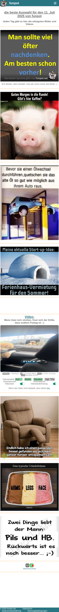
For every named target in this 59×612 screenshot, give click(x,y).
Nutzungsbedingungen (37, 611)
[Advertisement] (29, 304)
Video (29, 317)
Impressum (27, 609)
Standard (38, 379)
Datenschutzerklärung (11, 611)
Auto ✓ (19, 379)
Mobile (28, 379)
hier (48, 388)
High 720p (49, 379)
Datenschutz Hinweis (29, 568)
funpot (14, 3)
